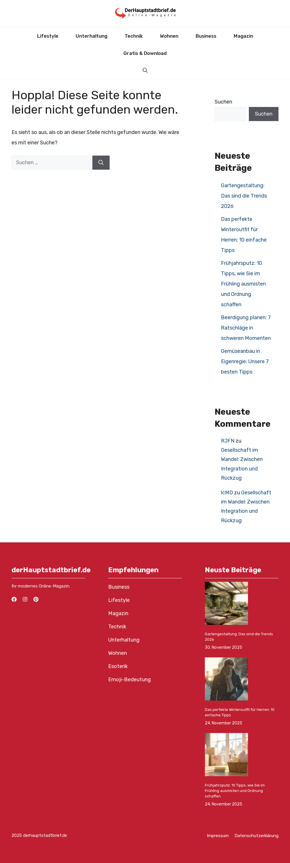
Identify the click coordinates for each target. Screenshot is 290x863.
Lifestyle (47, 36)
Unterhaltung (91, 36)
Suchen (223, 102)
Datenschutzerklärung (256, 835)
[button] (145, 70)
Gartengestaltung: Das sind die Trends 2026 (244, 195)
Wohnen (169, 36)
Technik (134, 36)
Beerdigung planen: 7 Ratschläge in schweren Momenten (246, 327)
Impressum (218, 835)
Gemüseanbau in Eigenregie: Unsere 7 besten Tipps (245, 361)
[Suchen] (101, 163)
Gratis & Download (145, 53)
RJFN (227, 441)
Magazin (243, 36)
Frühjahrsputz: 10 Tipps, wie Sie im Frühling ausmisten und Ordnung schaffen (243, 284)
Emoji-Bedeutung (129, 679)
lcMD (227, 492)
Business (206, 36)
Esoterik (118, 666)
